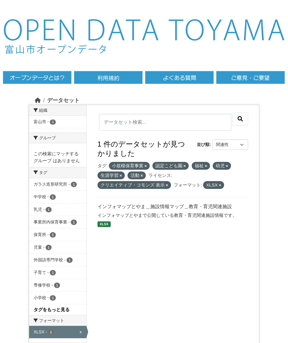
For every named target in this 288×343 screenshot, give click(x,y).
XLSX (104, 224)
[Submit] (240, 119)
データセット (63, 100)
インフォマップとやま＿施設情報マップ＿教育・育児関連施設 (165, 206)
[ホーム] (38, 100)
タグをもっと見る (52, 309)
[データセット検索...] (165, 122)
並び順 (203, 144)
